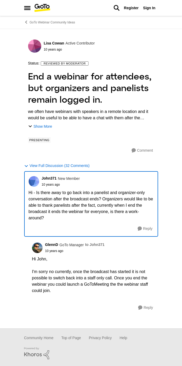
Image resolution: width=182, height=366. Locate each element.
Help (123, 338)
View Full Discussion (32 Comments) (57, 166)
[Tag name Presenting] (39, 140)
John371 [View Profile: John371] (49, 178)
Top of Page (71, 338)
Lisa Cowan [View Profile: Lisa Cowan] (54, 43)
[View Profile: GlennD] (37, 248)
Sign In (149, 8)
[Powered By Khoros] (91, 353)
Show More (40, 126)
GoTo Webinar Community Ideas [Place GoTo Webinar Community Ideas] (49, 22)
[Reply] (145, 228)
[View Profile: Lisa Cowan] (34, 46)
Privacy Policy (100, 338)
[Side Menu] (27, 8)
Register (131, 8)
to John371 (95, 245)
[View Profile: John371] (34, 181)
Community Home (39, 338)
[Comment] (142, 150)
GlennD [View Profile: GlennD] (51, 245)
